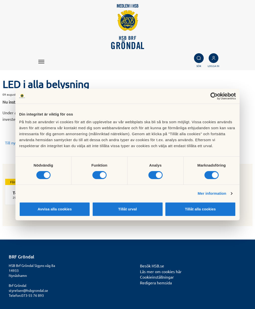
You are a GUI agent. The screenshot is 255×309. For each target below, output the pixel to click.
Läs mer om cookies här (161, 271)
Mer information (212, 193)
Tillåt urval (127, 209)
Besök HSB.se (152, 265)
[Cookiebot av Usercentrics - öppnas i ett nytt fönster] (214, 96)
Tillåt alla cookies (200, 209)
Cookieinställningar (157, 276)
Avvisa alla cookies (55, 209)
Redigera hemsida (156, 282)
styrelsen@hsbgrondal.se (28, 290)
